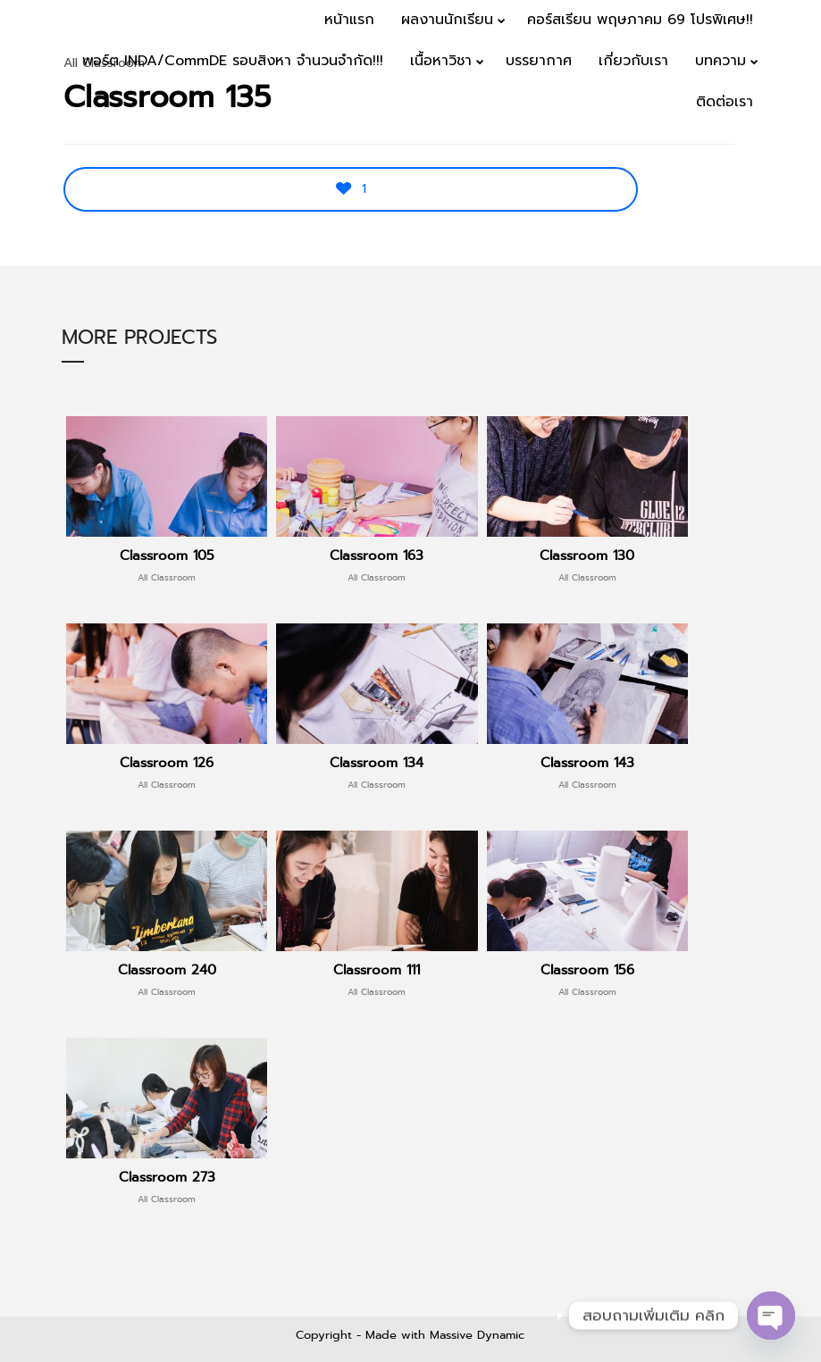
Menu (769, 157)
